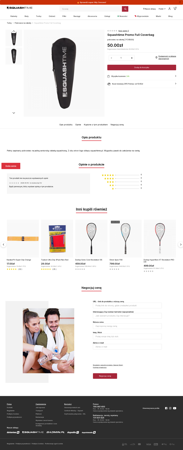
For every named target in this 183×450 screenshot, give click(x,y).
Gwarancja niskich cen (72, 407)
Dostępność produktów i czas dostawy (46, 425)
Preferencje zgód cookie (54, 444)
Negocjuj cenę (117, 124)
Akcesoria (92, 16)
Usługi (107, 16)
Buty (27, 16)
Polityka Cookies (13, 414)
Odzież (52, 16)
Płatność (39, 414)
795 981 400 (99, 406)
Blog (170, 16)
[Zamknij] (180, 2)
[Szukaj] (125, 9)
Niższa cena (98, 322)
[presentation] (111, 356)
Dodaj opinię (11, 166)
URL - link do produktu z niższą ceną (108, 301)
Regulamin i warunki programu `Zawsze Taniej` (108, 365)
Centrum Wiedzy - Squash (73, 411)
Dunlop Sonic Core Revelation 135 (88, 260)
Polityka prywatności (100, 367)
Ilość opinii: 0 (124, 31)
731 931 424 (98, 417)
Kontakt (9, 407)
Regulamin (10, 411)
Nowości (122, 16)
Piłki (64, 16)
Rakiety (14, 16)
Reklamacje (40, 417)
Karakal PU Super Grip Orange (19, 260)
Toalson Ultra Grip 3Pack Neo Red (54, 260)
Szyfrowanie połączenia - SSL (75, 414)
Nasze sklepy (149, 9)
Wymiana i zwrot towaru (44, 420)
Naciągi (77, 16)
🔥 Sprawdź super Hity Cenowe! (91, 2)
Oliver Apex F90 (116, 260)
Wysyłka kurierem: (141, 76)
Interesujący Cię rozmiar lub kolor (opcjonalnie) (113, 312)
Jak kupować (40, 407)
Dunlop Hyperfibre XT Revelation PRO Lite (159, 261)
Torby (38, 16)
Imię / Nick (97, 332)
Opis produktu (65, 124)
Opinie (78, 124)
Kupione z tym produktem (96, 124)
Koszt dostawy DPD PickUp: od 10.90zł (141, 84)
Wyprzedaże (142, 16)
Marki (158, 16)
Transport (39, 411)
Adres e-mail (98, 343)
